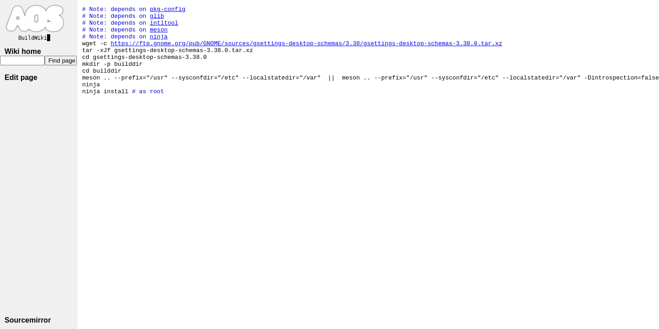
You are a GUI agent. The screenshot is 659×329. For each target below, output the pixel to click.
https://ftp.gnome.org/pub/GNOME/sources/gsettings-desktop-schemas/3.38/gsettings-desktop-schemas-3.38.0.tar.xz (306, 51)
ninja (158, 43)
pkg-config (167, 10)
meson (158, 35)
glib (157, 18)
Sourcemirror (28, 320)
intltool (164, 26)
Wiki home (23, 51)
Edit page (21, 77)
